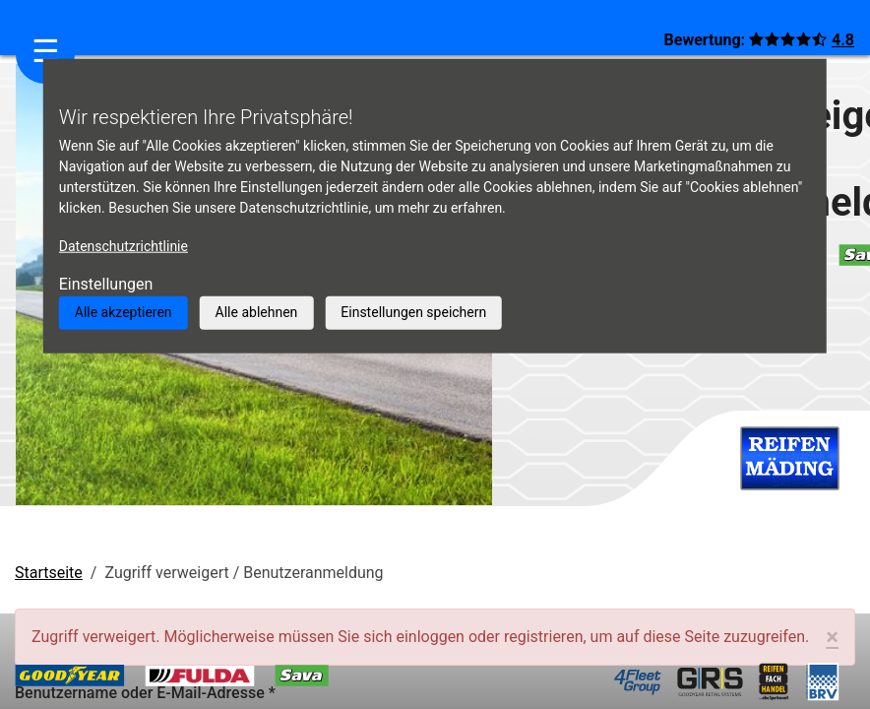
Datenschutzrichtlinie (123, 246)
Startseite (49, 572)
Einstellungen (106, 284)
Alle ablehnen (257, 312)
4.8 (843, 40)
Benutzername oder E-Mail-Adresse (145, 692)
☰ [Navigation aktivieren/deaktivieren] (45, 51)
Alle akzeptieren (123, 312)
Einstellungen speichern (413, 312)
